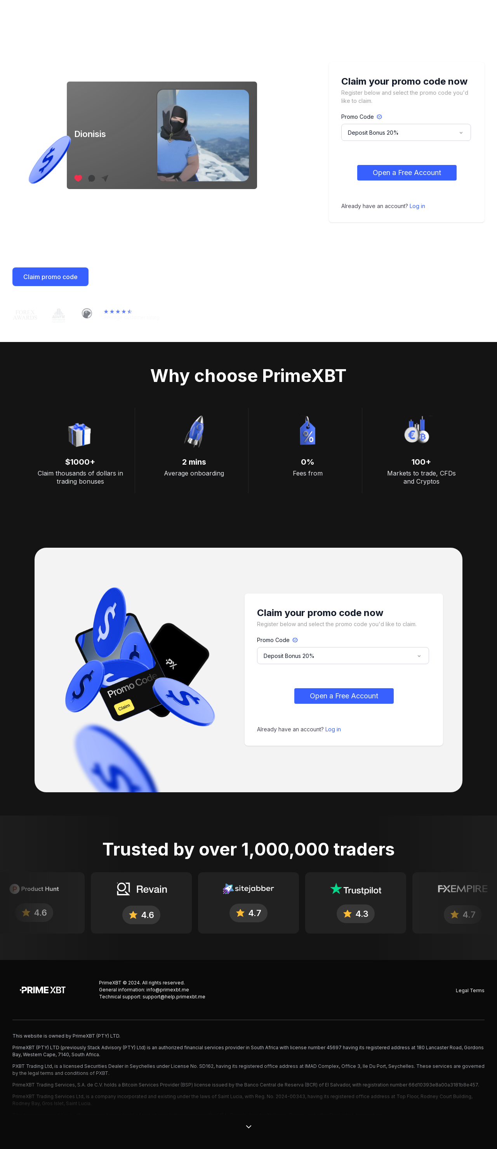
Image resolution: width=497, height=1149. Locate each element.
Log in (417, 206)
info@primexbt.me (167, 990)
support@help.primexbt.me (173, 997)
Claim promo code (50, 277)
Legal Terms (470, 990)
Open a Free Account (407, 172)
